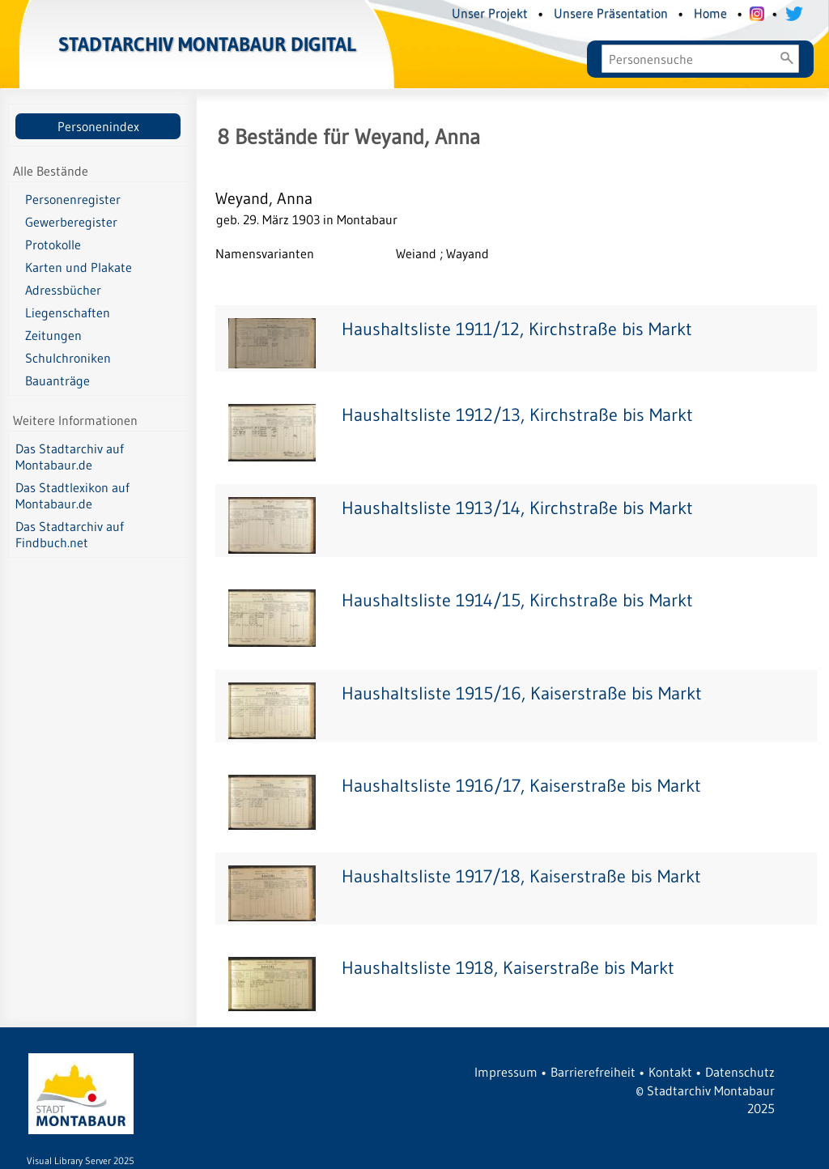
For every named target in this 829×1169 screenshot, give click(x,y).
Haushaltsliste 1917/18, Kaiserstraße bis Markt (521, 876)
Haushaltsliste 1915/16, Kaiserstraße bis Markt (522, 693)
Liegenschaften (67, 312)
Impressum (506, 1072)
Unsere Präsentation (611, 13)
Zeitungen (53, 335)
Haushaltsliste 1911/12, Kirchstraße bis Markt (517, 329)
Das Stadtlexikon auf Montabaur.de (72, 495)
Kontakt (670, 1072)
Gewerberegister (71, 222)
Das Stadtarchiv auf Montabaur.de (69, 456)
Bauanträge (57, 380)
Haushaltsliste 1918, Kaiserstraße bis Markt (508, 968)
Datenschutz (740, 1072)
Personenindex (98, 126)
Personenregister (73, 199)
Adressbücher (63, 290)
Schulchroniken (68, 358)
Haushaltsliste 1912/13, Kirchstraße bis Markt (517, 415)
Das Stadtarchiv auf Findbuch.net (69, 534)
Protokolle (53, 244)
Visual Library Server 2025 (80, 1160)
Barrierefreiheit (593, 1072)
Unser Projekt (490, 13)
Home (710, 13)
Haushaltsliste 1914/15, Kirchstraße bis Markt (517, 600)
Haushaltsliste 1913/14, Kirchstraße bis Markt (517, 508)
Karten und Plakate (78, 267)
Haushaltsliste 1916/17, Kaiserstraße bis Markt (521, 786)
